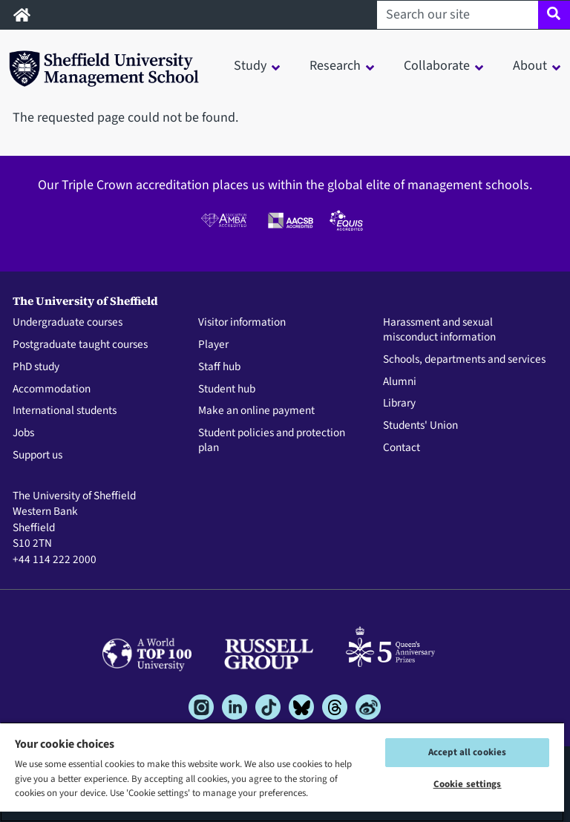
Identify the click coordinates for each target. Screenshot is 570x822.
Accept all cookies (467, 752)
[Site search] (554, 15)
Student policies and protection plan (271, 441)
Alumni (399, 382)
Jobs (23, 433)
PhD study (36, 367)
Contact (401, 448)
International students (65, 411)
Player (213, 345)
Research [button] (335, 65)
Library (399, 403)
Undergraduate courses (67, 322)
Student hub (226, 389)
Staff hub (219, 367)
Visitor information (242, 322)
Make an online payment (256, 411)
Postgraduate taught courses (80, 345)
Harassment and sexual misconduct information (439, 330)
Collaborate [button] (437, 65)
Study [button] (250, 65)
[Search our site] (457, 15)
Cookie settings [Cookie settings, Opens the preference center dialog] (467, 784)
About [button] (530, 65)
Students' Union (420, 425)
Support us (37, 455)
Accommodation (52, 389)
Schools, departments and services (464, 359)
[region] (282, 772)
